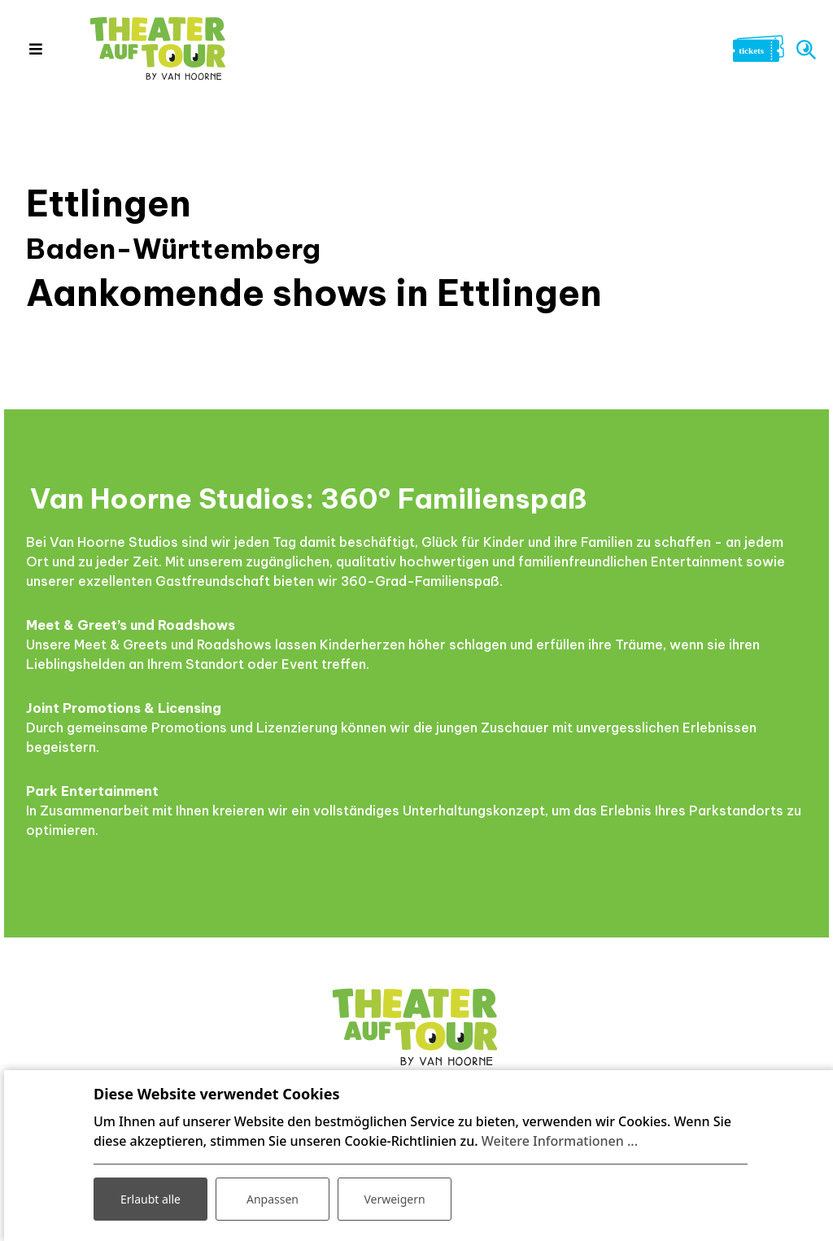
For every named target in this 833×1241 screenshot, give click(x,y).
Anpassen (272, 1199)
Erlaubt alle (150, 1199)
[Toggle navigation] (35, 49)
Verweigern (394, 1199)
